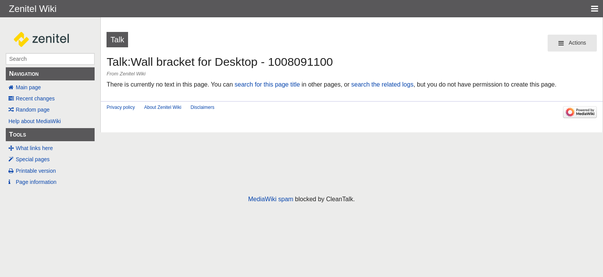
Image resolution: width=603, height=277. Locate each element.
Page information (36, 182)
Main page (28, 87)
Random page (33, 110)
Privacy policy (121, 107)
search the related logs (382, 84)
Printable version (36, 171)
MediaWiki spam (270, 199)
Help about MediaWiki (34, 121)
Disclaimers (202, 107)
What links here (34, 148)
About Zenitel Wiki (163, 107)
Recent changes (35, 98)
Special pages (33, 159)
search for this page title (267, 84)
